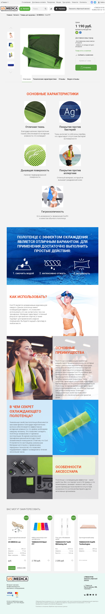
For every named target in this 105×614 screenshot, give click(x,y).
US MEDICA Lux (14, 542)
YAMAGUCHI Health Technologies (87, 543)
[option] (11, 35)
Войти (101, 2)
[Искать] (45, 9)
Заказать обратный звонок (79, 9)
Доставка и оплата (39, 2)
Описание (27, 79)
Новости (75, 2)
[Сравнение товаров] (51, 9)
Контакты (83, 2)
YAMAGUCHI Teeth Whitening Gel (63, 543)
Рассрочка (51, 2)
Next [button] (10, 72)
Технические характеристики (45, 79)
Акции (58, 2)
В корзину (86, 68)
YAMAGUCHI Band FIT (39, 543)
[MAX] (92, 2)
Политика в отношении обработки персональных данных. (52, 606)
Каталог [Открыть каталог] (24, 9)
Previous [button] (10, 28)
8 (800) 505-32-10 (98, 10)
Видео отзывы (73, 79)
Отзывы (62, 79)
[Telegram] (95, 2)
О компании (26, 2)
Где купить (66, 2)
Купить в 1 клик (85, 61)
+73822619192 (99, 8)
